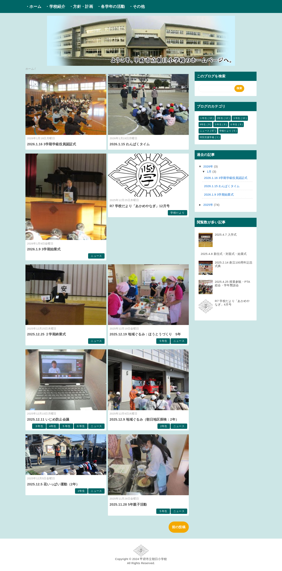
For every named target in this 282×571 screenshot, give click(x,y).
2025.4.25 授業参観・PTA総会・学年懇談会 (232, 283)
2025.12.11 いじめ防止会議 (48, 419)
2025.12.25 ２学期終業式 (46, 334)
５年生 (163, 340)
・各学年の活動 (111, 6)
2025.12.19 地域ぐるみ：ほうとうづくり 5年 (145, 334)
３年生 (39, 426)
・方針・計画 (81, 6)
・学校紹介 (55, 6)
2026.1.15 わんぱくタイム (130, 144)
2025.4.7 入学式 (226, 234)
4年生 (52, 426)
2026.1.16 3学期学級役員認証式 (51, 144)
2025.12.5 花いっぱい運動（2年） (53, 484)
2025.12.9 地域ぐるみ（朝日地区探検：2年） (144, 419)
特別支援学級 (207, 137)
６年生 (80, 426)
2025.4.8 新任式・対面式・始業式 (224, 253)
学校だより (177, 212)
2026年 (208, 166)
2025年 (208, 204)
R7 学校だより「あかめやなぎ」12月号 (140, 206)
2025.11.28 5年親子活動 (128, 504)
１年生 (204, 118)
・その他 (137, 6)
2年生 (163, 426)
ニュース (96, 255)
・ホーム (33, 6)
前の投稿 (178, 527)
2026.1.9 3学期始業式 (44, 249)
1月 (209, 171)
